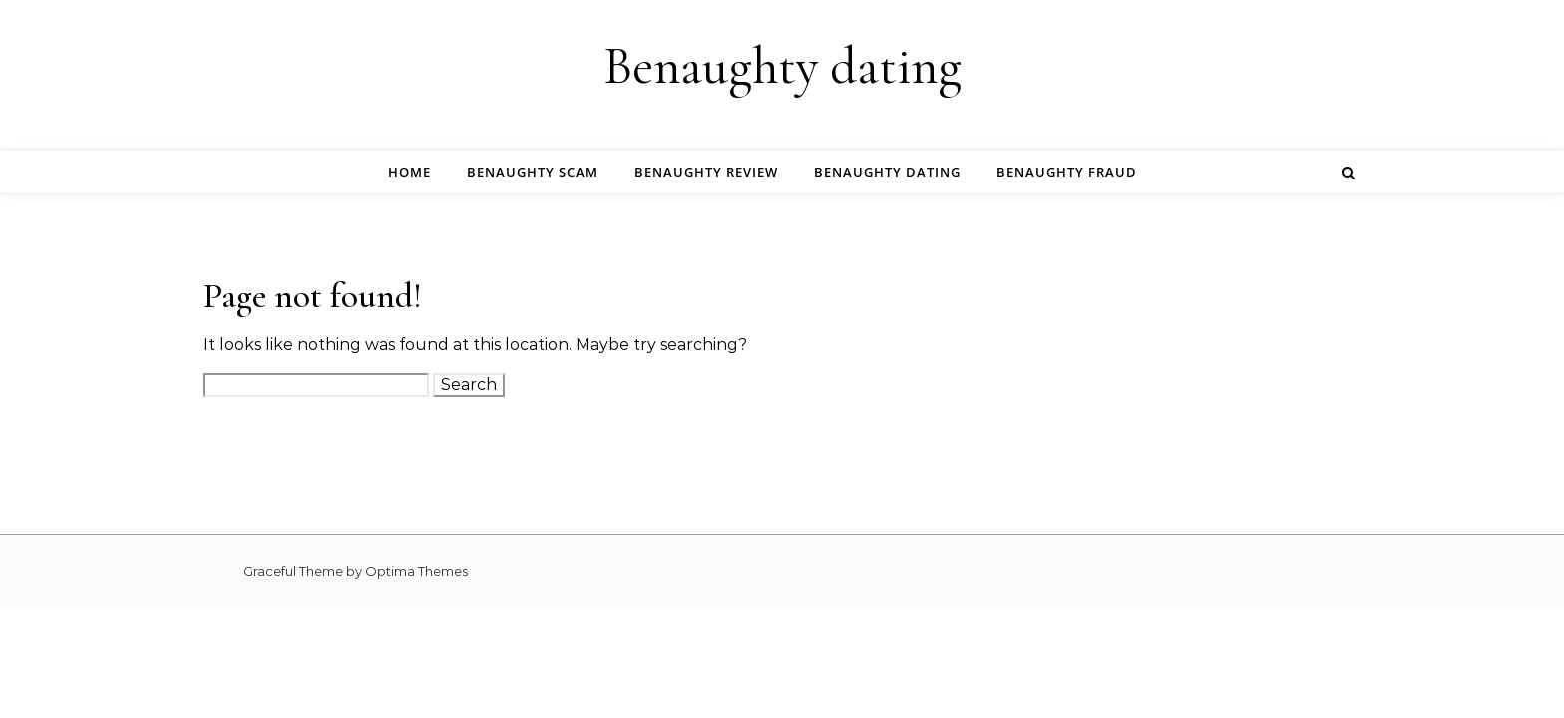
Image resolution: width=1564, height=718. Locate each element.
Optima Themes (416, 571)
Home (409, 171)
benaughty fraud (1066, 171)
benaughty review (706, 171)
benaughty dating (887, 171)
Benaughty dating (782, 66)
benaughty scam (532, 171)
